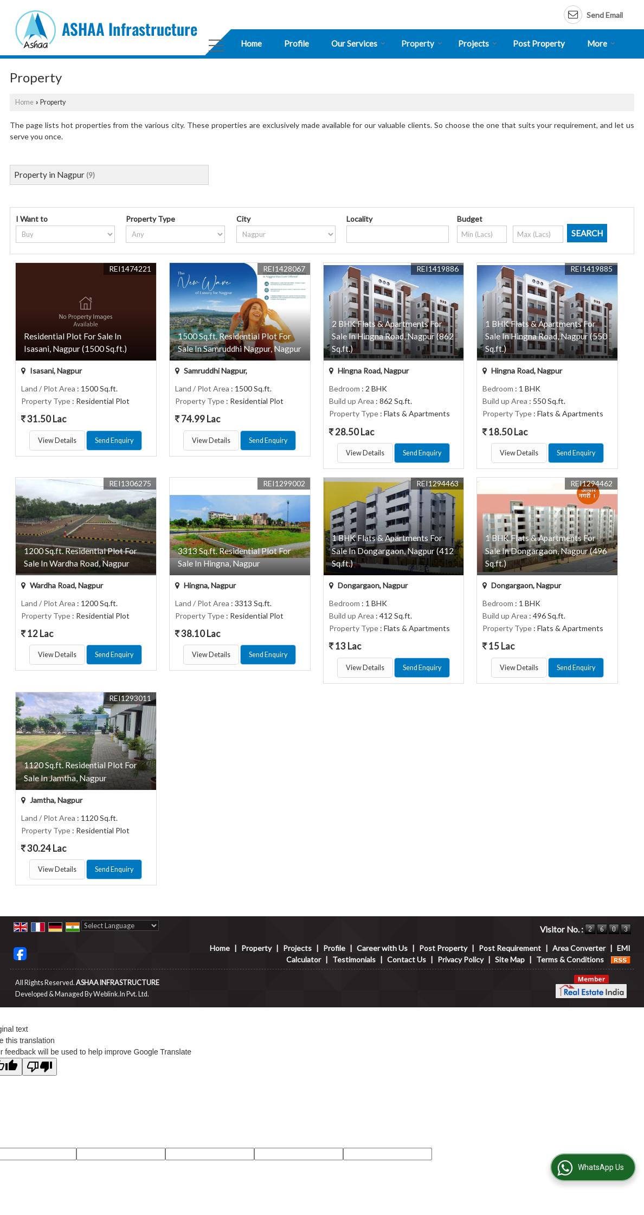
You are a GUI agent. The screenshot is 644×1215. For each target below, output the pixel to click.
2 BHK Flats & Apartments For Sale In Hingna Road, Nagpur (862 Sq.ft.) (393, 336)
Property (421, 43)
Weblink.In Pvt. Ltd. (121, 994)
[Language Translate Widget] (120, 925)
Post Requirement (510, 948)
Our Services (358, 43)
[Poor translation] (39, 1067)
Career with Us (382, 948)
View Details (57, 440)
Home (251, 43)
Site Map (510, 959)
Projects (477, 43)
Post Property (539, 43)
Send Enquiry (114, 440)
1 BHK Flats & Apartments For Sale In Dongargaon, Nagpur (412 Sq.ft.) (393, 550)
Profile (296, 43)
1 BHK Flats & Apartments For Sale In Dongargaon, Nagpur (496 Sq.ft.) (546, 550)
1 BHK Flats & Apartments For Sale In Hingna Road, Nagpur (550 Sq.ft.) (546, 336)
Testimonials (354, 959)
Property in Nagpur (49, 174)
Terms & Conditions (570, 959)
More (601, 43)
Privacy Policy (460, 959)
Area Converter (579, 948)
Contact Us (406, 959)
